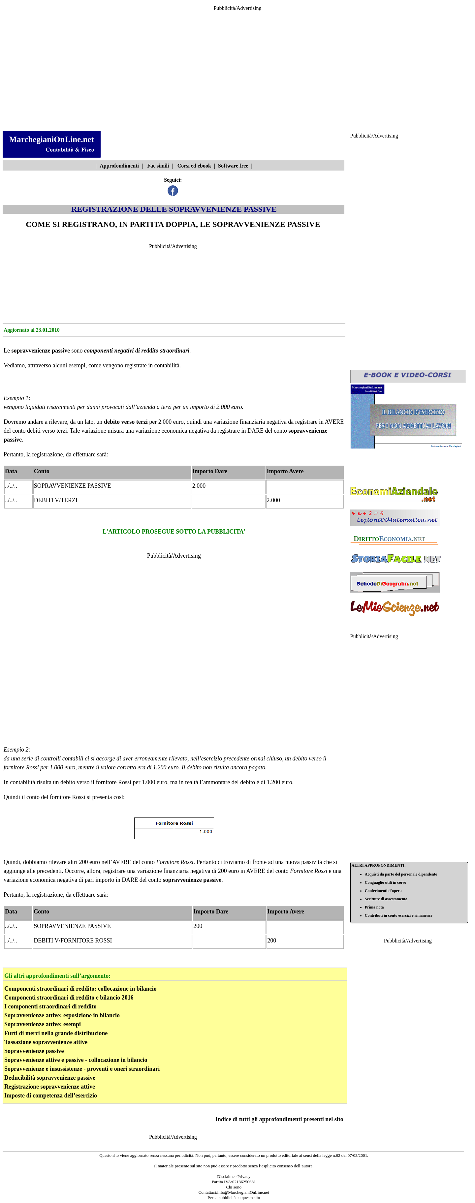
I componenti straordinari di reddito (50, 1006)
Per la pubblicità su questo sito (233, 1197)
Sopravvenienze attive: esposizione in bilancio (62, 1015)
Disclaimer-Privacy (233, 1176)
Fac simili (158, 166)
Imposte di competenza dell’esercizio (50, 1095)
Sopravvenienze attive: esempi (42, 1024)
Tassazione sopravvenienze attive (45, 1042)
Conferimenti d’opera (383, 890)
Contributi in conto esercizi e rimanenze (398, 915)
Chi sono (233, 1187)
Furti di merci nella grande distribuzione (56, 1033)
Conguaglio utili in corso (385, 882)
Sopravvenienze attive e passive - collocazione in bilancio (75, 1060)
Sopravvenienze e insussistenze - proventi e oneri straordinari (82, 1068)
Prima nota (374, 907)
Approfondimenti (119, 166)
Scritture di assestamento (386, 899)
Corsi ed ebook (194, 166)
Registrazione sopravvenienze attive (49, 1086)
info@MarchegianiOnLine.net (243, 1192)
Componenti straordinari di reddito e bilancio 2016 (69, 997)
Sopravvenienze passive (34, 1051)
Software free (233, 166)
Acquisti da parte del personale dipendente (401, 874)
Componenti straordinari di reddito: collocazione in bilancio (80, 988)
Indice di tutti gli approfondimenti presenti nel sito (279, 1119)
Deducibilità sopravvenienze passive (49, 1077)
